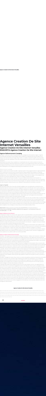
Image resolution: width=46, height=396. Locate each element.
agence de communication (3, 290)
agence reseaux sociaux (14, 295)
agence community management (6, 295)
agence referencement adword (4, 293)
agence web (4, 292)
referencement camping (18, 290)
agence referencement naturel (11, 293)
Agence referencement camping (11, 153)
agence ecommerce (32, 295)
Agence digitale (4, 185)
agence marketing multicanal (20, 295)
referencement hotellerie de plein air (37, 290)
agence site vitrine (43, 295)
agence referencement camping (11, 290)
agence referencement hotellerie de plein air (26, 290)
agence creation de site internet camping (29, 293)
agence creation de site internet (20, 293)
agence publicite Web (27, 295)
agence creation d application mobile (22, 292)
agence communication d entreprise (39, 292)
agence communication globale (31, 292)
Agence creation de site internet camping (9, 234)
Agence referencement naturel (7, 213)
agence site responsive (38, 295)
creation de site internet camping (38, 293)
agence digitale (8, 292)
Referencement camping (6, 169)
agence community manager (14, 292)
